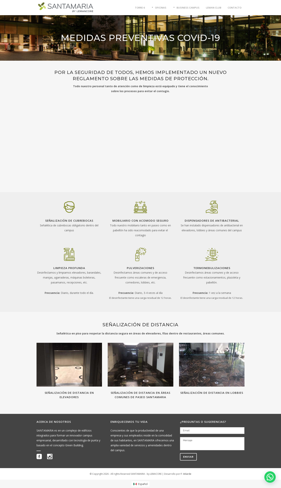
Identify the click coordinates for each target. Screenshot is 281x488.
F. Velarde (186, 473)
